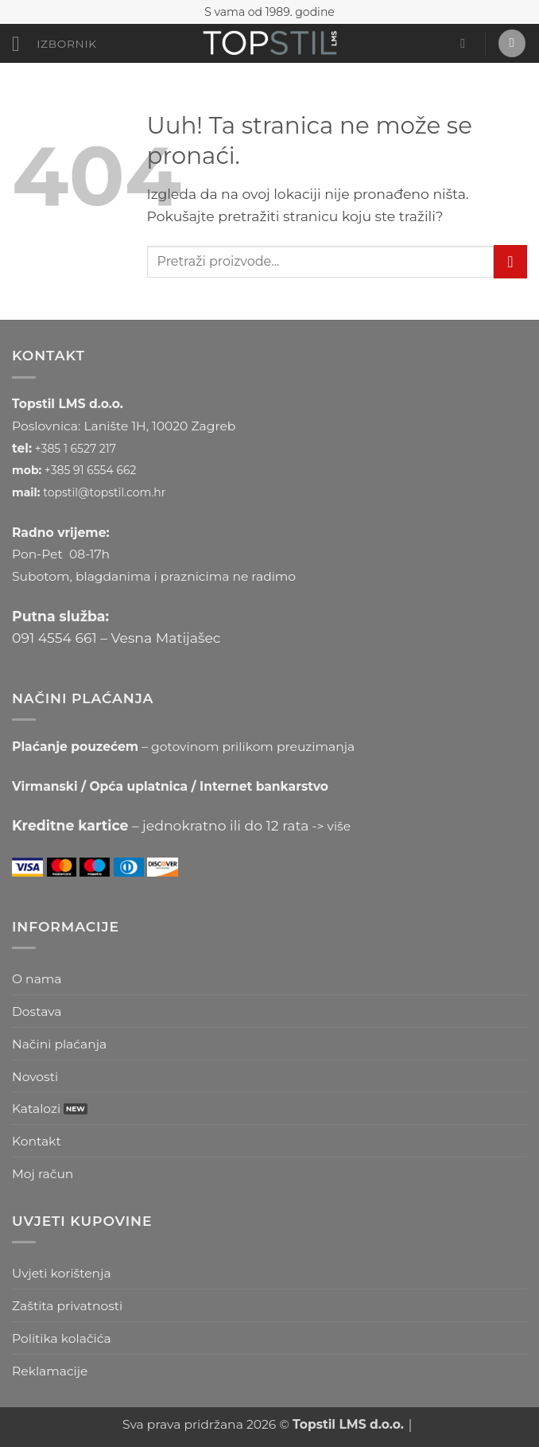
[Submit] (510, 261)
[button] (54, 44)
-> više (331, 826)
